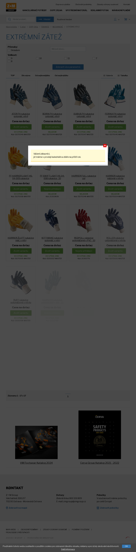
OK (126, 546)
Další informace (68, 549)
